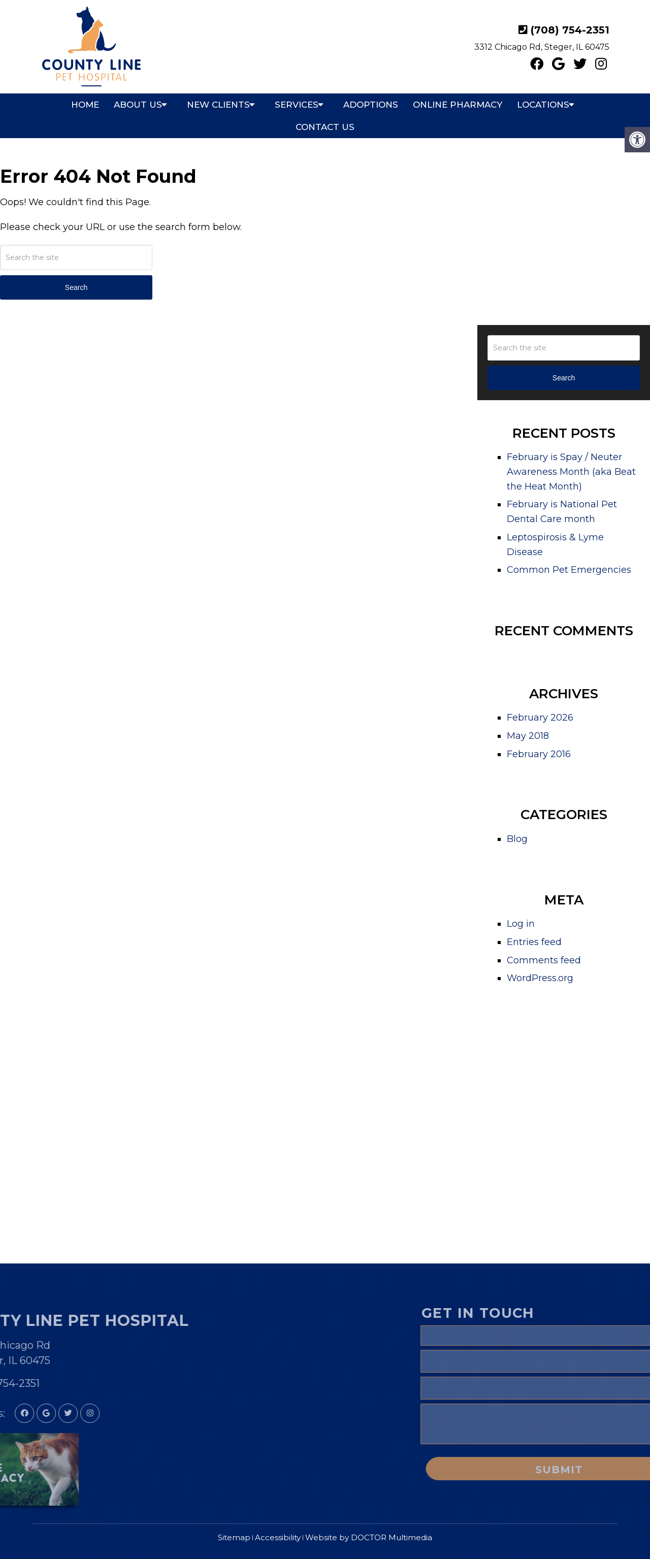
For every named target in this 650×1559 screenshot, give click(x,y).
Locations (543, 105)
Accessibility (278, 1537)
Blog (517, 839)
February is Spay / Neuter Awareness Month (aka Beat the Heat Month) (571, 471)
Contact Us (325, 127)
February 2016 (539, 754)
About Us (138, 105)
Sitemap (234, 1537)
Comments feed (544, 960)
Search (76, 287)
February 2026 (540, 717)
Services (296, 105)
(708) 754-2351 (570, 30)
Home (85, 105)
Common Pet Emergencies (569, 569)
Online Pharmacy (457, 105)
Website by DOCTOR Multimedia (368, 1537)
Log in (521, 923)
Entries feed (534, 942)
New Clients (218, 105)
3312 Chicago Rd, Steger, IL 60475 (541, 47)
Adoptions (370, 105)
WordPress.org (540, 978)
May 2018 (528, 735)
